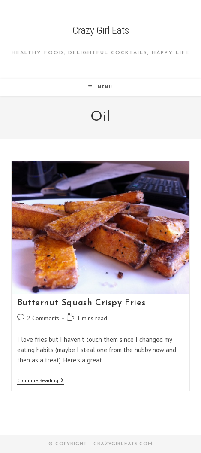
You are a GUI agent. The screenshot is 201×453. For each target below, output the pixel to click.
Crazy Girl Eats (100, 30)
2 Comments (43, 318)
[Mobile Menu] (100, 87)
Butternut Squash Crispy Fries (81, 303)
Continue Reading (40, 381)
